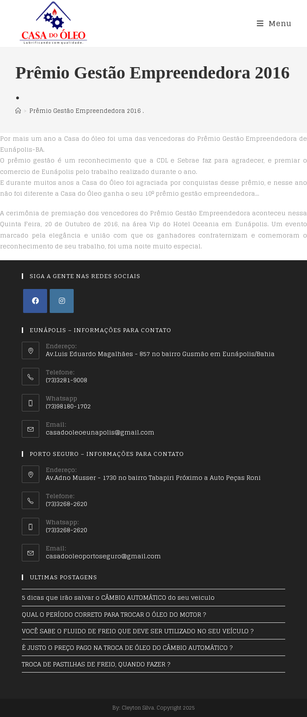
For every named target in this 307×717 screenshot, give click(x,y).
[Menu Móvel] (274, 23)
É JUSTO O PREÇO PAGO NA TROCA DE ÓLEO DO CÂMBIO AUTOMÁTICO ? (127, 647)
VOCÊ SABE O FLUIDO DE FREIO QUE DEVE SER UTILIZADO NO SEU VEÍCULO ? (137, 630)
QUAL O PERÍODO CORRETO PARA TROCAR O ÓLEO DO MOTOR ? (114, 614)
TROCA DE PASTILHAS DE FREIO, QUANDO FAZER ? (96, 664)
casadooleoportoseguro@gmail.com (103, 555)
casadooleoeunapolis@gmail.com (100, 432)
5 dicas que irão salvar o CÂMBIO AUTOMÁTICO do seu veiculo (118, 597)
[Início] (18, 111)
